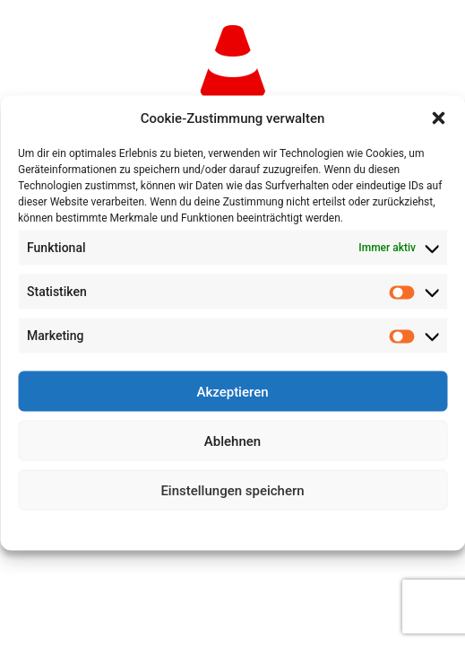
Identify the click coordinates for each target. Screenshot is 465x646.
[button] (438, 118)
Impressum (311, 528)
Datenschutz (245, 528)
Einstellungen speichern (232, 490)
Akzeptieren (232, 391)
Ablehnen (232, 440)
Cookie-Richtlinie (166, 528)
